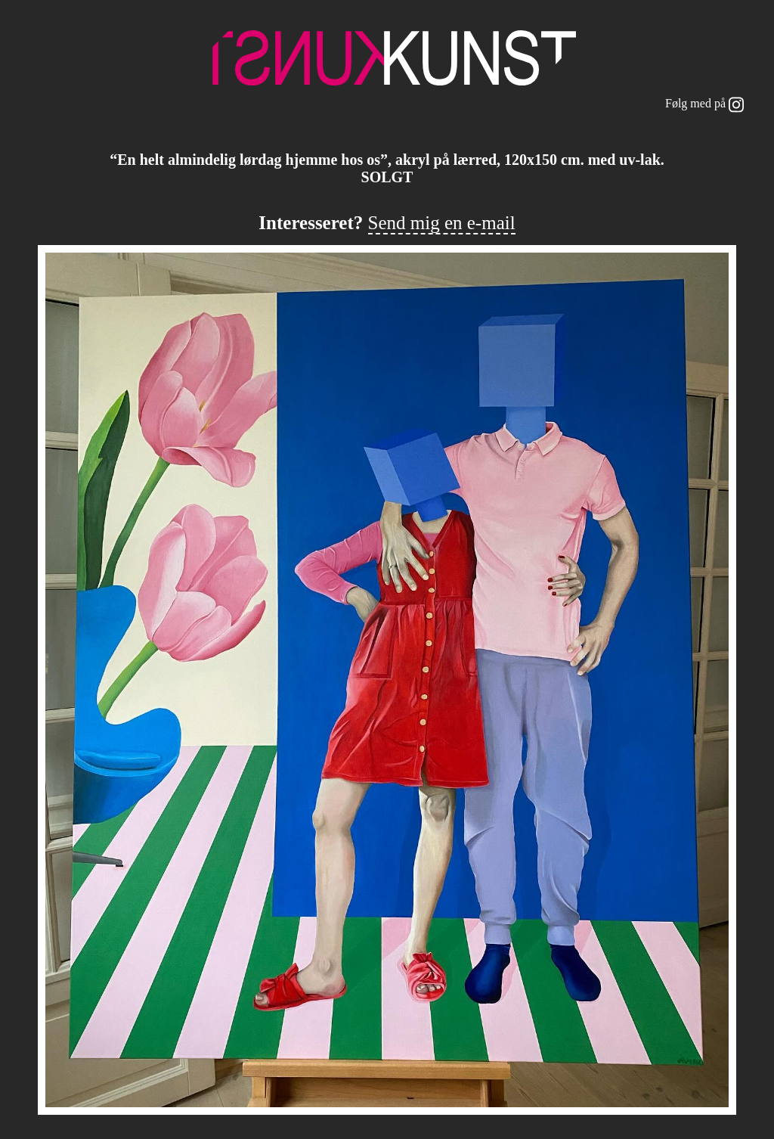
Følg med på (704, 104)
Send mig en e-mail (441, 223)
